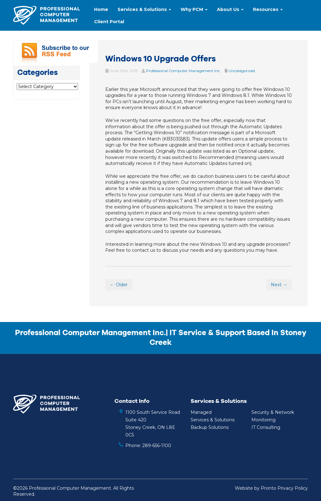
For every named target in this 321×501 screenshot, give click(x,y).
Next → (279, 284)
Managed (201, 412)
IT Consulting (265, 427)
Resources (268, 9)
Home (101, 9)
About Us (230, 9)
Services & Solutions (144, 9)
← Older (119, 284)
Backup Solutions (210, 427)
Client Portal (109, 21)
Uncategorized (242, 70)
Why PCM (194, 9)
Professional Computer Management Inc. (183, 70)
